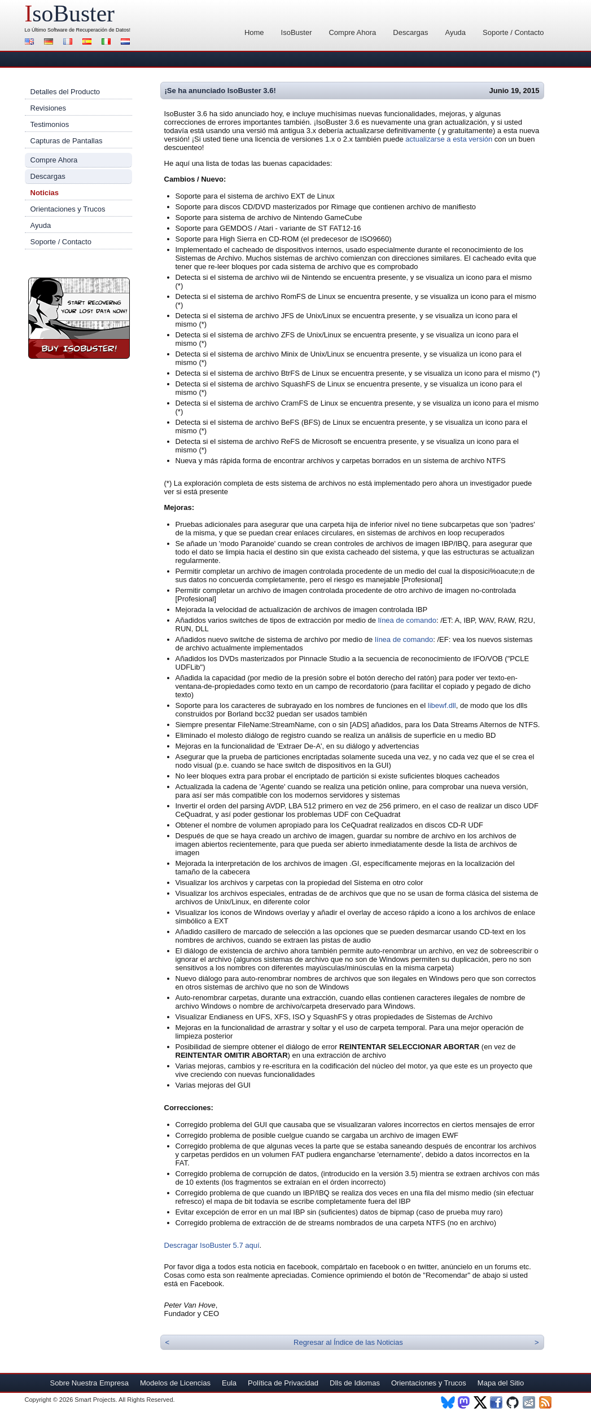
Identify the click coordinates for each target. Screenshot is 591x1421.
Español (88, 42)
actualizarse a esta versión (448, 139)
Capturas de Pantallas (66, 141)
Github (513, 1402)
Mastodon (464, 1402)
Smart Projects (95, 1399)
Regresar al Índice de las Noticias (348, 1342)
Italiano (108, 42)
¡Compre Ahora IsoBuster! (79, 318)
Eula (229, 1383)
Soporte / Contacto (513, 32)
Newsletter (530, 1402)
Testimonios (49, 124)
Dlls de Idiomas (355, 1383)
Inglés (31, 42)
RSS (546, 1402)
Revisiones (48, 108)
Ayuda (455, 32)
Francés (69, 42)
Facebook (497, 1402)
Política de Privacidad (283, 1383)
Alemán (50, 42)
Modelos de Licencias (175, 1383)
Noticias (44, 192)
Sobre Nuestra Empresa (89, 1383)
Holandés (127, 42)
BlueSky (448, 1402)
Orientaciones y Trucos (68, 209)
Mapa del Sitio (501, 1383)
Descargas (410, 32)
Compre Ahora (352, 32)
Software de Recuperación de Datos (88, 30)
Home (254, 32)
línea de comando (407, 620)
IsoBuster (296, 32)
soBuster (70, 14)
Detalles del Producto (65, 91)
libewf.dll (442, 705)
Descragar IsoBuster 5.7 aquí (212, 1245)
